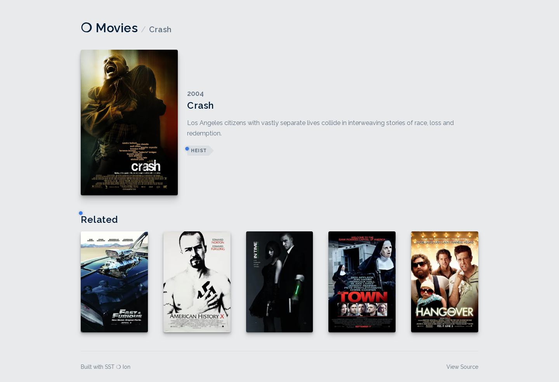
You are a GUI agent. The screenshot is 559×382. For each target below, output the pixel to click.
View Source (462, 367)
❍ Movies (109, 28)
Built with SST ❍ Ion (105, 367)
